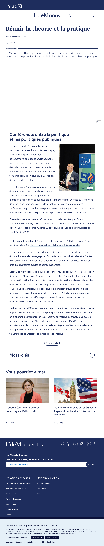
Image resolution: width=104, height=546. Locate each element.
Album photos (11, 496)
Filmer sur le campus (13, 501)
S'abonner (92, 466)
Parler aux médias (12, 511)
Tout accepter (52, 537)
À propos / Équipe (43, 485)
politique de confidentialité (23, 542)
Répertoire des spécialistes (16, 491)
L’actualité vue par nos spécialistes (18, 485)
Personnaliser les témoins (18, 538)
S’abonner (40, 496)
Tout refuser (37, 537)
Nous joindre (41, 491)
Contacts (9, 517)
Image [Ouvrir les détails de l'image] (99, 124)
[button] (95, 16)
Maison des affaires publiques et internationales (55, 247)
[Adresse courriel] (46, 466)
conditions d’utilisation (47, 542)
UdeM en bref (11, 506)
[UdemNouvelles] (52, 16)
